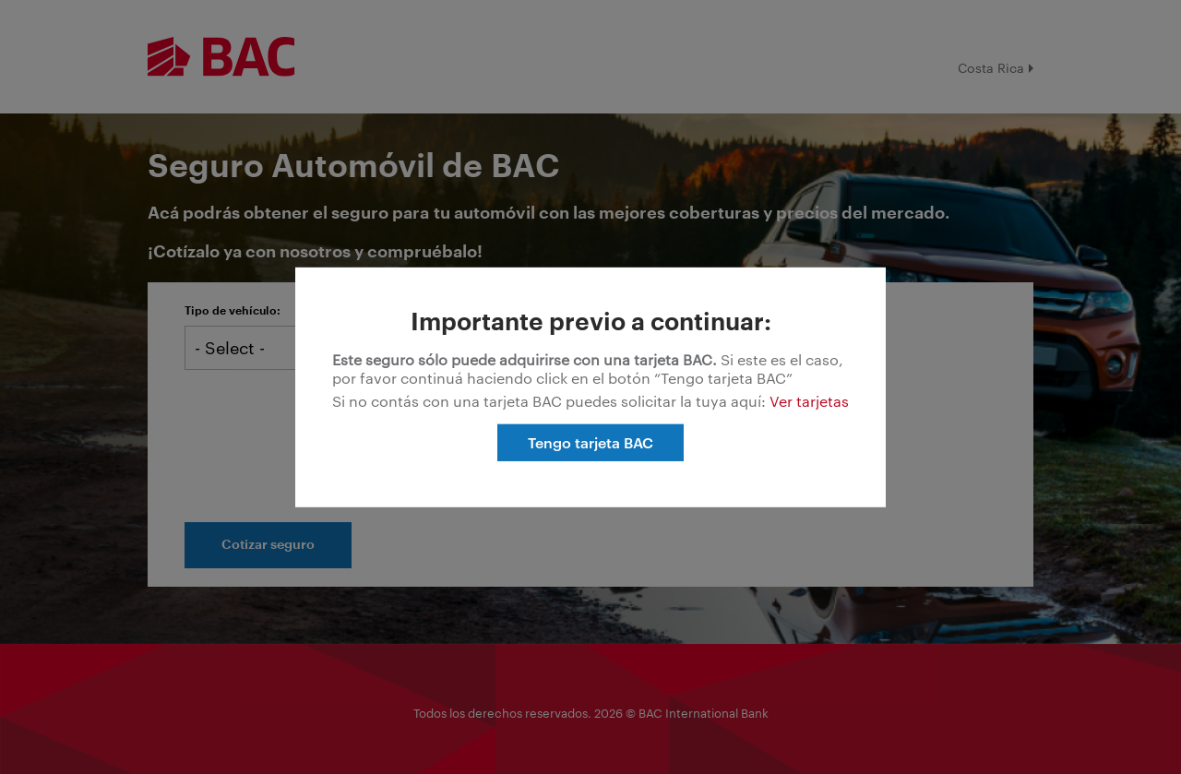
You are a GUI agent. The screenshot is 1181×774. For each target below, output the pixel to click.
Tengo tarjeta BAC (590, 441)
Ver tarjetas (809, 400)
